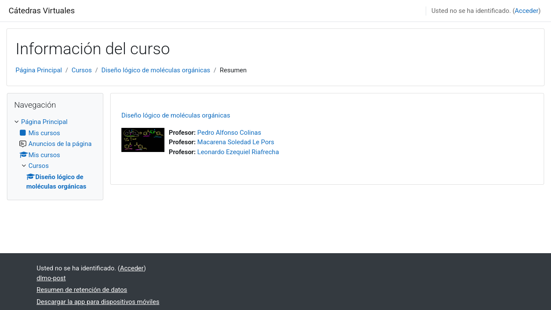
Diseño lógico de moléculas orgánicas (156, 70)
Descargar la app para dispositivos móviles (98, 302)
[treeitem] (55, 154)
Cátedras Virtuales (42, 11)
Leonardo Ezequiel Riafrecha (238, 152)
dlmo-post (51, 278)
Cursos (81, 70)
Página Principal (38, 70)
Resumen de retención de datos (82, 290)
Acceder (527, 11)
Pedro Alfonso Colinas (229, 132)
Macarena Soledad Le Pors (235, 142)
